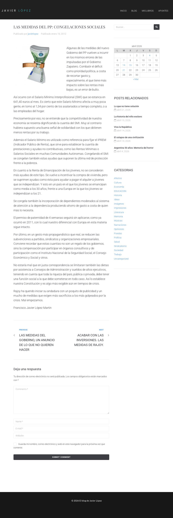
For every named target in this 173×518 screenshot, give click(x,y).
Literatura (119, 212)
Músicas (118, 220)
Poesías (118, 233)
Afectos (118, 178)
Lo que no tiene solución (126, 106)
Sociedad (118, 250)
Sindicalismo (120, 246)
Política (117, 237)
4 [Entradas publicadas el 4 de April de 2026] (149, 55)
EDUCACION (120, 191)
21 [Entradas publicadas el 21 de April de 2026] (124, 70)
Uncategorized (121, 258)
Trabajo (118, 254)
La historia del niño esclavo (128, 116)
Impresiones (120, 208)
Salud (117, 241)
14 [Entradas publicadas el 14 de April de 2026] (124, 65)
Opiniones (119, 229)
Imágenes (119, 203)
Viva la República (123, 127)
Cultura (117, 182)
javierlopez (33, 34)
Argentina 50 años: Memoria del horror (133, 148)
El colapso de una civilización (129, 137)
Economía (119, 186)
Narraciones (120, 225)
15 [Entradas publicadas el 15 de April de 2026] (130, 65)
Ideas (117, 199)
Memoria (118, 216)
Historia (118, 195)
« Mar (136, 79)
